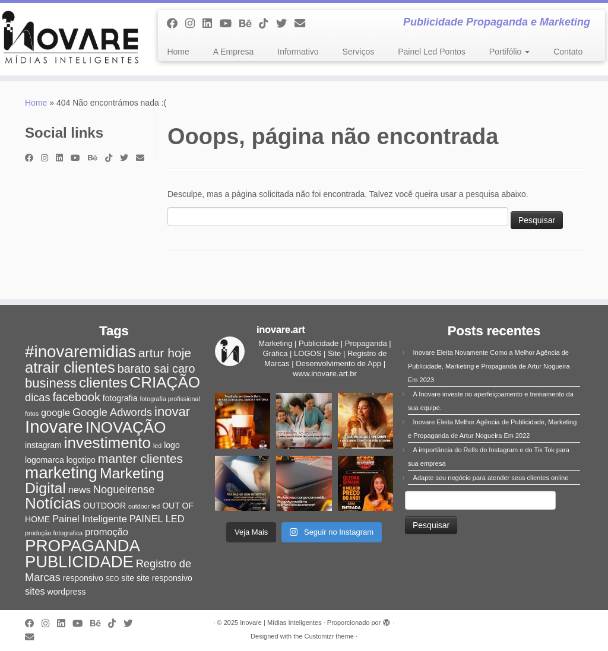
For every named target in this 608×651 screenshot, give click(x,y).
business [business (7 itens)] (51, 383)
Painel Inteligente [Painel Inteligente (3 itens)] (89, 518)
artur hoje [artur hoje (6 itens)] (164, 353)
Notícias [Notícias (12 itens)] (53, 503)
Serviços (359, 51)
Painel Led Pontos (432, 51)
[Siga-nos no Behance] (249, 24)
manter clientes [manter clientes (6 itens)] (140, 458)
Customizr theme (329, 636)
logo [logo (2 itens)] (172, 445)
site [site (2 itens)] (127, 578)
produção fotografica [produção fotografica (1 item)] (54, 532)
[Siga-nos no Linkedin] (211, 24)
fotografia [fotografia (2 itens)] (120, 398)
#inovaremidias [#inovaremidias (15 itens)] (80, 351)
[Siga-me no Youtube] (229, 24)
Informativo (297, 51)
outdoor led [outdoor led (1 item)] (144, 506)
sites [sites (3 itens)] (35, 591)
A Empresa (233, 51)
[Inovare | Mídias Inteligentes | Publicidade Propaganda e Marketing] (71, 39)
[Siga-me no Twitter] (285, 24)
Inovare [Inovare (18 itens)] (54, 426)
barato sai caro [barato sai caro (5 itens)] (156, 368)
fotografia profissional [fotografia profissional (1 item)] (170, 398)
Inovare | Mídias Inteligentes (280, 622)
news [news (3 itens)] (79, 489)
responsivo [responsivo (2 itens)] (83, 578)
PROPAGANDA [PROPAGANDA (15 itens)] (82, 545)
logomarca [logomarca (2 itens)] (44, 460)
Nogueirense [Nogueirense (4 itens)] (124, 489)
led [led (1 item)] (157, 445)
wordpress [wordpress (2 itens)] (67, 591)
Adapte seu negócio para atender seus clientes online (491, 477)
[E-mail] (303, 24)
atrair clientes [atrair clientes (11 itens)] (70, 367)
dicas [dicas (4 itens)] (37, 397)
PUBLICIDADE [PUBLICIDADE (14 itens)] (79, 561)
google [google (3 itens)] (55, 412)
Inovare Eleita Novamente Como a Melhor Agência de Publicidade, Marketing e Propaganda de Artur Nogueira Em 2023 (489, 366)
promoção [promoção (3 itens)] (106, 531)
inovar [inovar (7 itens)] (172, 411)
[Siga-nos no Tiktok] (267, 24)
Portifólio (509, 51)
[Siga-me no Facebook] (176, 24)
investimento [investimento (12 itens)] (107, 443)
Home (178, 51)
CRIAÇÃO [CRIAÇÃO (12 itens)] (164, 382)
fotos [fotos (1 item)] (32, 413)
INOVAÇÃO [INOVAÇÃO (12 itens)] (126, 427)
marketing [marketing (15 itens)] (61, 472)
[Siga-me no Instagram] (193, 24)
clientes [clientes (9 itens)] (103, 382)
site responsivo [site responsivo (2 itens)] (164, 578)
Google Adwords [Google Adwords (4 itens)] (112, 412)
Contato (567, 51)
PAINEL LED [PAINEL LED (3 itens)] (157, 518)
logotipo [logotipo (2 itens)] (81, 460)
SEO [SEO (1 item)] (112, 578)
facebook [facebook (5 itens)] (76, 397)
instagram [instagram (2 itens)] (43, 445)
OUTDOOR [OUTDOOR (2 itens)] (104, 505)
